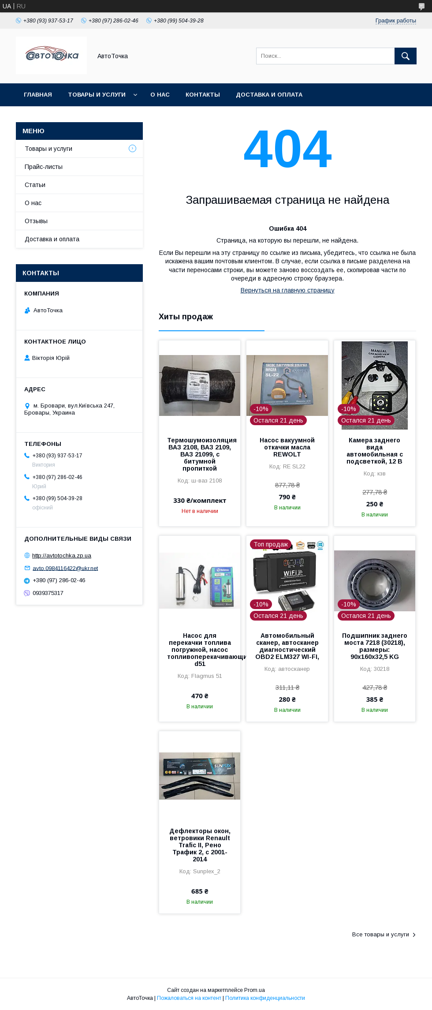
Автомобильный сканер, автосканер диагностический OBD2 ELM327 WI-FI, (287, 646)
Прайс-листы (44, 166)
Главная (38, 94)
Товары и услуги (97, 94)
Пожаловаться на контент (189, 998)
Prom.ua (254, 990)
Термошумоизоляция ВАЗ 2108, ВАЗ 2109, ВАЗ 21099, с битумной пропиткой (199, 454)
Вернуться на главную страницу (288, 290)
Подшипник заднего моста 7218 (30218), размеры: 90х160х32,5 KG (374, 646)
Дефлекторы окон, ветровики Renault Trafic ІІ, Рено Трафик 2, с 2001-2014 (200, 845)
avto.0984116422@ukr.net (65, 568)
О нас (160, 94)
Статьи (35, 184)
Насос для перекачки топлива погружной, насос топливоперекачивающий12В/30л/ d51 (199, 649)
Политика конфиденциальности (265, 998)
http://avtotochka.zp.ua (61, 555)
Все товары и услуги (380, 934)
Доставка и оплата (269, 94)
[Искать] (406, 56)
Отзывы (36, 220)
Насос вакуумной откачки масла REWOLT (287, 447)
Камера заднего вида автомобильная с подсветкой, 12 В (374, 451)
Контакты (203, 94)
